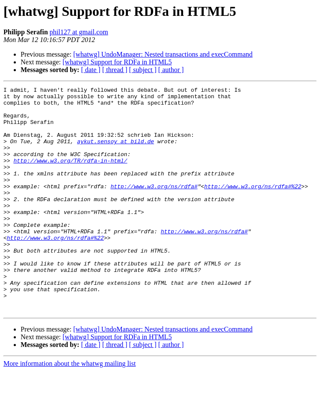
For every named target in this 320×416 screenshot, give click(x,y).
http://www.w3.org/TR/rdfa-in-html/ (70, 176)
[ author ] (171, 69)
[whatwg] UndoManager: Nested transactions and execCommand (163, 54)
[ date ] (90, 69)
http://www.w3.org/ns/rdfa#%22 (252, 207)
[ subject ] (143, 69)
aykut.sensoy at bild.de (115, 153)
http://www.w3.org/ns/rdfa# (154, 207)
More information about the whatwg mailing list (69, 408)
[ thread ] (114, 69)
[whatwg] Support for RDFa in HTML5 (117, 62)
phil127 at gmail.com (79, 32)
